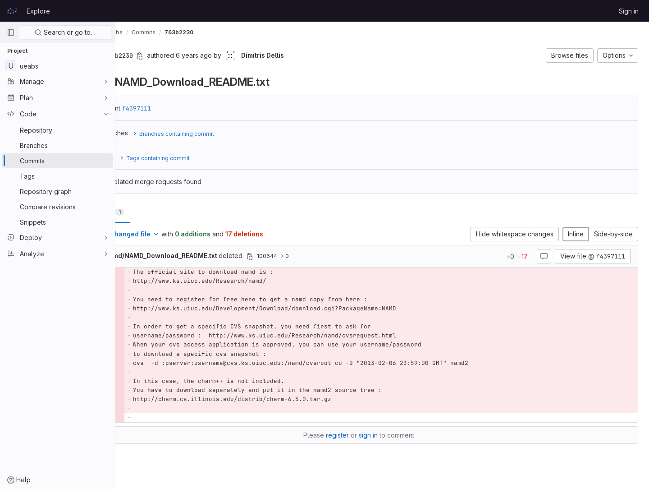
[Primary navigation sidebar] (11, 32)
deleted (217, 255)
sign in (391, 435)
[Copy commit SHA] (187, 56)
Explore (38, 11)
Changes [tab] (152, 212)
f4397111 (183, 108)
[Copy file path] (297, 256)
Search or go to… (65, 32)
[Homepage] (12, 11)
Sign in (629, 11)
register (360, 435)
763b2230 (226, 32)
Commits (191, 32)
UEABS (135, 32)
